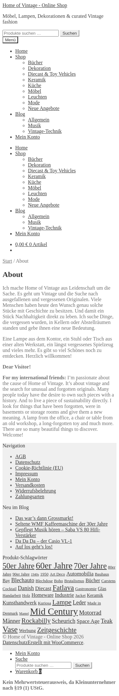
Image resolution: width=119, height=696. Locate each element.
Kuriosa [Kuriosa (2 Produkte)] (44, 603)
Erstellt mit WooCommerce (55, 642)
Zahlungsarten (29, 496)
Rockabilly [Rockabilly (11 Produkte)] (36, 620)
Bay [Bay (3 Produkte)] (6, 580)
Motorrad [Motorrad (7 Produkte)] (90, 612)
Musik (34, 125)
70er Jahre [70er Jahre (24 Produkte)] (90, 566)
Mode (34, 102)
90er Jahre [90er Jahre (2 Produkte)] (21, 574)
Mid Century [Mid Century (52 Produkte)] (54, 611)
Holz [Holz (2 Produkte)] (26, 595)
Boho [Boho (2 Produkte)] (58, 580)
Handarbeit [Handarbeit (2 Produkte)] (12, 595)
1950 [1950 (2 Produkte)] (44, 574)
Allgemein (39, 119)
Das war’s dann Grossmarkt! (44, 518)
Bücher (35, 62)
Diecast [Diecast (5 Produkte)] (43, 588)
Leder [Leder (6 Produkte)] (79, 602)
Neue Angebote (43, 108)
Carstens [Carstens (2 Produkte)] (108, 580)
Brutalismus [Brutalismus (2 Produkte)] (74, 580)
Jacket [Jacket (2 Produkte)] (80, 595)
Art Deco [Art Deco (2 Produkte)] (57, 574)
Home (21, 51)
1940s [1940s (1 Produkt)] (35, 574)
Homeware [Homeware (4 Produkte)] (42, 595)
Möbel (34, 91)
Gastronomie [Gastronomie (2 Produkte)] (85, 588)
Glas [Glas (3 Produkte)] (102, 588)
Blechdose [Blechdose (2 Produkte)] (44, 580)
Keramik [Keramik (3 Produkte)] (95, 595)
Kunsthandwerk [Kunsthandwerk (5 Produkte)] (19, 603)
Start (7, 261)
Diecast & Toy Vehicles (52, 74)
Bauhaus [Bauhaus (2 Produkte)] (102, 574)
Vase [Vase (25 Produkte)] (10, 629)
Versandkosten (30, 485)
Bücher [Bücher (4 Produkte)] (92, 580)
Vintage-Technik (45, 131)
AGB (20, 456)
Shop (20, 56)
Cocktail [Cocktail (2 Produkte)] (10, 588)
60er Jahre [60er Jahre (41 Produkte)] (54, 565)
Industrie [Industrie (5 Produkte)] (64, 595)
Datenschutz (27, 462)
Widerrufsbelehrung (35, 490)
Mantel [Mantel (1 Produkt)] (24, 613)
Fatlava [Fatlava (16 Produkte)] (63, 588)
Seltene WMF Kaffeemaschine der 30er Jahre (61, 524)
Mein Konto (27, 137)
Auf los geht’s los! (34, 546)
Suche (21, 659)
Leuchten (37, 97)
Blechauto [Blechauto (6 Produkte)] (22, 580)
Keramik (37, 79)
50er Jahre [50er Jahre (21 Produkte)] (19, 566)
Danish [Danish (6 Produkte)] (26, 588)
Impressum (26, 473)
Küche (34, 85)
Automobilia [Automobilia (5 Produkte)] (80, 574)
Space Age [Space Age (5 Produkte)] (88, 621)
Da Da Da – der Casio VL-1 (43, 541)
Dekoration (39, 68)
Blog (20, 114)
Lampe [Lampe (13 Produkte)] (62, 602)
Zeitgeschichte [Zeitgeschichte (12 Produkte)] (56, 630)
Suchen (70, 33)
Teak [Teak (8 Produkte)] (107, 620)
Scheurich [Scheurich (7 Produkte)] (63, 620)
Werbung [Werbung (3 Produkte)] (27, 630)
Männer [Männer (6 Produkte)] (11, 621)
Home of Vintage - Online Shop (35, 5)
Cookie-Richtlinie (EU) (39, 468)
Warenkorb (28, 671)
